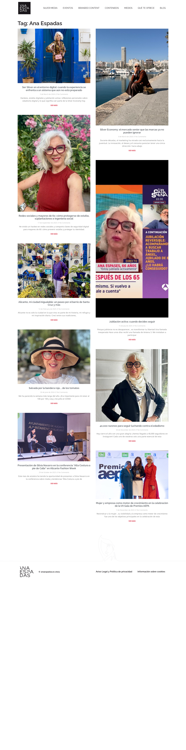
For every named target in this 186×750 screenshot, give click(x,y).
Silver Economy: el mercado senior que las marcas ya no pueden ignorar (132, 131)
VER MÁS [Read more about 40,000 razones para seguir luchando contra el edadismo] (132, 441)
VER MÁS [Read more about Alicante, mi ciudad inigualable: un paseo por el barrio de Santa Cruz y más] (53, 320)
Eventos (68, 8)
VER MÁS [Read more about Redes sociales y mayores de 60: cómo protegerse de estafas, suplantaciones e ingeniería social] (53, 234)
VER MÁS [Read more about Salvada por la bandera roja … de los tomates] (53, 403)
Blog (163, 8)
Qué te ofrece (146, 8)
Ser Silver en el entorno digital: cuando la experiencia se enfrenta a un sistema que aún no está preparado (54, 89)
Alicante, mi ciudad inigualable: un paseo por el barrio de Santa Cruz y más (54, 303)
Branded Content (88, 8)
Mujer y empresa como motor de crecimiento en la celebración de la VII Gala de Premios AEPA (132, 504)
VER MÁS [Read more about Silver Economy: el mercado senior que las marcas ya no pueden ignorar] (132, 151)
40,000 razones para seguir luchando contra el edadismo (132, 425)
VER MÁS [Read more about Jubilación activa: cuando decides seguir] (132, 340)
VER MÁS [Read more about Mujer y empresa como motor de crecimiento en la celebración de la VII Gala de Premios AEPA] (132, 521)
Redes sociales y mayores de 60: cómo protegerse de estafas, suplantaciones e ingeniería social (54, 217)
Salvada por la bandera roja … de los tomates (54, 388)
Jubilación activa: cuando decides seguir (132, 321)
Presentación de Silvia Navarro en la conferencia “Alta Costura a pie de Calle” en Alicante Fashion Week (54, 467)
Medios (128, 8)
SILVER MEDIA (50, 8)
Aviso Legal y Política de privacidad (114, 571)
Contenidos (112, 8)
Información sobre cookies (151, 571)
